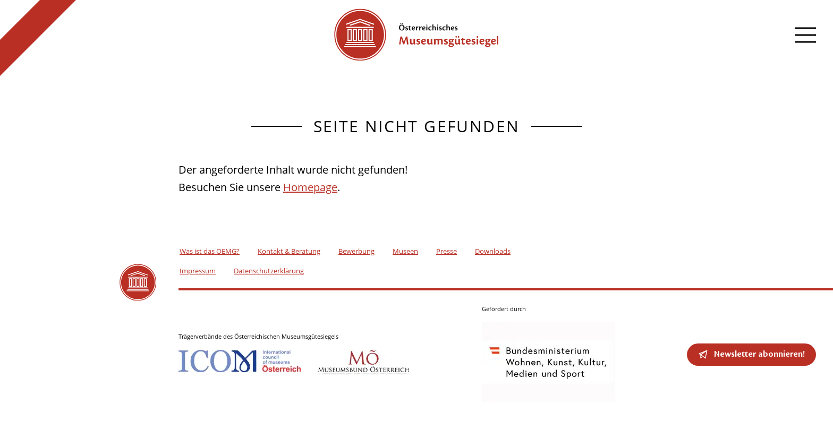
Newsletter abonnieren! (759, 354)
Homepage (310, 187)
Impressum (198, 271)
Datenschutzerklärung (269, 271)
